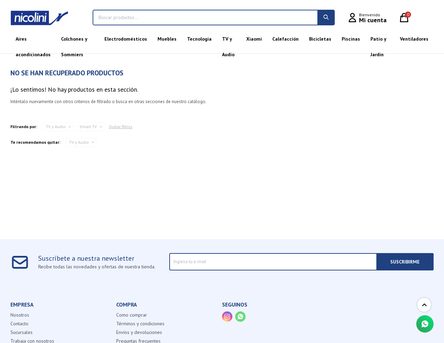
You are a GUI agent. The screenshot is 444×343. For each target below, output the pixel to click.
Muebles (167, 39)
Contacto (19, 323)
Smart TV (88, 126)
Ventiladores (414, 39)
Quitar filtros (121, 126)
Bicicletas (320, 39)
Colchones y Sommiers (74, 41)
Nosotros (19, 315)
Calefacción (285, 39)
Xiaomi (254, 39)
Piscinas (351, 39)
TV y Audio (228, 41)
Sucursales (21, 332)
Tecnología (199, 39)
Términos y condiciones (140, 323)
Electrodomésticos (125, 39)
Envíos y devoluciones (139, 332)
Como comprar (131, 315)
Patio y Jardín (378, 41)
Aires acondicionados (33, 41)
